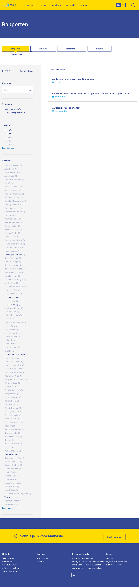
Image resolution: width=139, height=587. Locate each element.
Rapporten (15, 48)
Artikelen (43, 48)
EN (123, 5)
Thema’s (43, 5)
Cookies (109, 556)
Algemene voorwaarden (116, 559)
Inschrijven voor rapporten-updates (86, 566)
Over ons (30, 5)
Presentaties (71, 48)
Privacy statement (114, 563)
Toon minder (7, 508)
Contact (83, 5)
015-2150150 (42, 556)
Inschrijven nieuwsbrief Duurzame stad (86, 559)
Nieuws (99, 48)
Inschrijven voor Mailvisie (82, 556)
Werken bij (70, 5)
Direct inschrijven (114, 535)
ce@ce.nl (40, 559)
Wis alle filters (26, 71)
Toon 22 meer (8, 148)
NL (118, 5)
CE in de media (17, 54)
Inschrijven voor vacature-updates (86, 563)
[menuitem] (30, 5)
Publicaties (57, 5)
